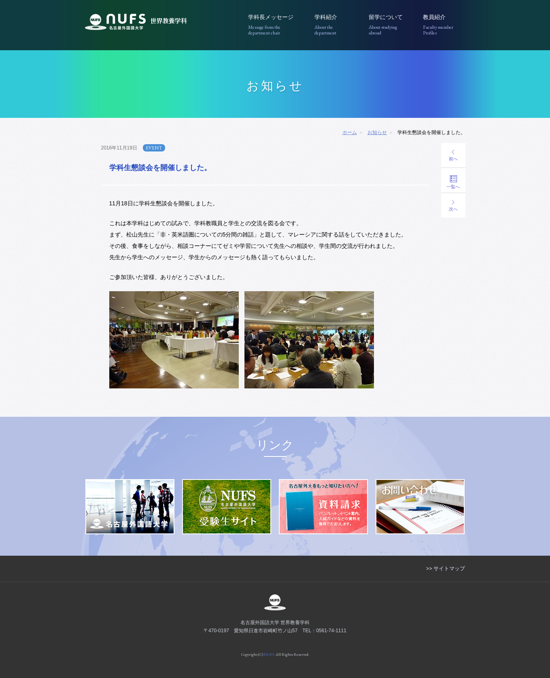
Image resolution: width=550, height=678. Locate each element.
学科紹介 (335, 25)
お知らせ (377, 132)
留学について (390, 25)
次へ (453, 205)
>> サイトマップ (445, 568)
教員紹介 (444, 25)
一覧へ (453, 182)
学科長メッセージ (275, 25)
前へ (453, 155)
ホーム (349, 132)
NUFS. (269, 654)
